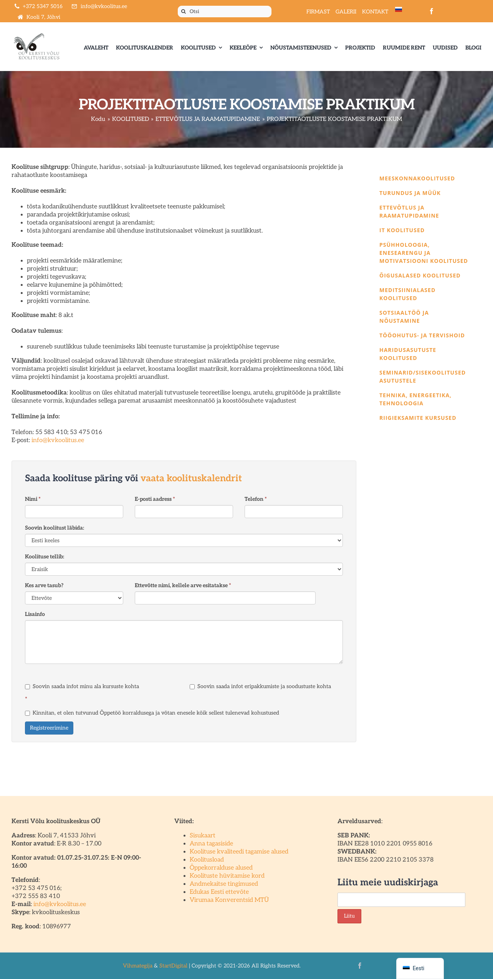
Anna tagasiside (211, 843)
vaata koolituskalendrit (191, 478)
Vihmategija (137, 965)
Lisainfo (35, 614)
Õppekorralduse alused (221, 868)
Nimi (33, 499)
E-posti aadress (155, 499)
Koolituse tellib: (44, 556)
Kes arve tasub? (44, 585)
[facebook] (431, 11)
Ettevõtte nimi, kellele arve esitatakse (183, 585)
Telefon (256, 499)
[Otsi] (224, 11)
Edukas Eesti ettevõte (219, 892)
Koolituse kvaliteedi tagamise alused (239, 851)
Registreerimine (49, 728)
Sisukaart (202, 835)
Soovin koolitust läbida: (54, 528)
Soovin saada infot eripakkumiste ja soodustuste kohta (260, 686)
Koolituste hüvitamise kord (227, 876)
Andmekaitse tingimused (224, 884)
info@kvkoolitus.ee (57, 440)
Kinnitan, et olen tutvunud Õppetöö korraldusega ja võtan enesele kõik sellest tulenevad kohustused (152, 713)
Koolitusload (207, 859)
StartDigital (173, 965)
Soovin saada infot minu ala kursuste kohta (82, 686)
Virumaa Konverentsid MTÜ (229, 900)
